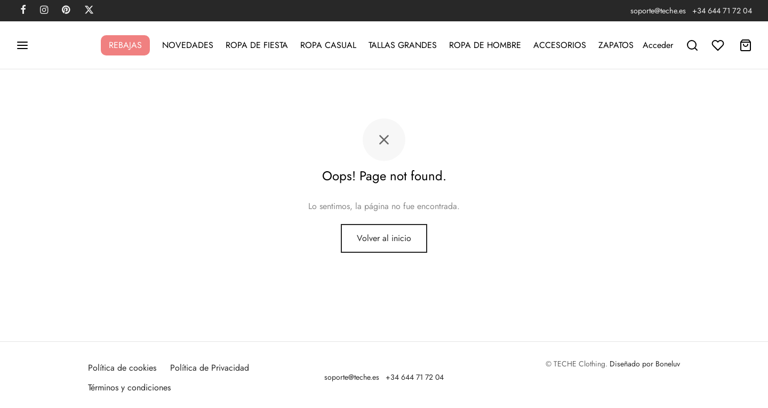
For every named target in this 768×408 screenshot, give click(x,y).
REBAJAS (125, 45)
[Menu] (22, 45)
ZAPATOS (616, 45)
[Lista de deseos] (718, 45)
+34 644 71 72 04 (722, 10)
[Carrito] (745, 45)
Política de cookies (122, 368)
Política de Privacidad (209, 368)
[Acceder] (658, 45)
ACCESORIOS (559, 45)
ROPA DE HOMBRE (485, 45)
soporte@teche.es (658, 10)
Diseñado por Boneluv (645, 363)
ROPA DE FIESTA (257, 45)
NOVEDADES (187, 45)
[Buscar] (692, 45)
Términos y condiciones (129, 387)
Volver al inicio (384, 238)
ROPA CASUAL (328, 45)
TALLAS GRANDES (403, 45)
